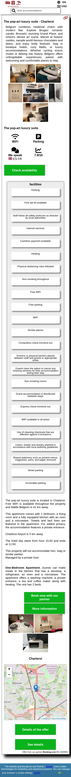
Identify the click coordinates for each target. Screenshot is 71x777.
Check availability (24, 170)
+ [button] (9, 669)
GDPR (37, 773)
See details (35, 744)
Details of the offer (35, 729)
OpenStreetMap (58, 718)
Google (49, 766)
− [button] (9, 675)
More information (44, 608)
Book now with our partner (44, 597)
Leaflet (45, 718)
